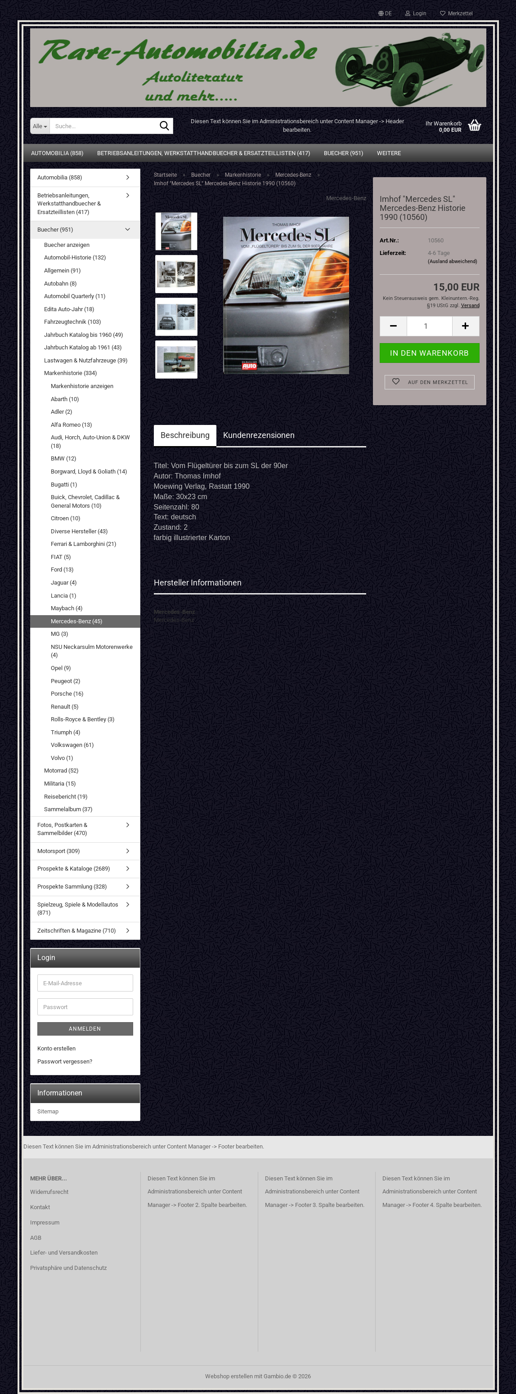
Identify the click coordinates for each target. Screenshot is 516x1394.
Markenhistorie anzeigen (82, 386)
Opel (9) (61, 668)
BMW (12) (63, 458)
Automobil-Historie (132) (75, 257)
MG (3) (59, 633)
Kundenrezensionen (259, 435)
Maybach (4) (67, 608)
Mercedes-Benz (346, 198)
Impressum (44, 1222)
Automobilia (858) (57, 153)
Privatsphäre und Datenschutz (68, 1267)
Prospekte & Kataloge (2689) (73, 868)
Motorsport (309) (58, 851)
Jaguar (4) (64, 582)
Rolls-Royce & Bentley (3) (83, 719)
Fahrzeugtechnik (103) (72, 321)
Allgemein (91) (62, 270)
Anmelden (85, 1029)
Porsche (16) (67, 693)
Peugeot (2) (66, 681)
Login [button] (415, 13)
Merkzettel (456, 13)
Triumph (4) (66, 732)
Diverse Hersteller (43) (79, 531)
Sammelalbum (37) (68, 809)
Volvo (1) (62, 758)
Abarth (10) (65, 399)
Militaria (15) (60, 783)
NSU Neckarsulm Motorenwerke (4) (92, 651)
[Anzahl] (429, 326)
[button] (385, 13)
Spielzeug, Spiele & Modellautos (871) (77, 908)
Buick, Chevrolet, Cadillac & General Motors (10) (85, 501)
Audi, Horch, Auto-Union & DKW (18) (90, 441)
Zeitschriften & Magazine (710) (76, 930)
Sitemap (47, 1111)
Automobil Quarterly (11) (75, 296)
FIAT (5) (61, 557)
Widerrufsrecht (49, 1191)
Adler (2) (61, 411)
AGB (35, 1237)
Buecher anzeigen (67, 244)
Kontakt (40, 1207)
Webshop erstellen (229, 1376)
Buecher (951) (343, 153)
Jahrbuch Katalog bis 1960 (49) (83, 334)
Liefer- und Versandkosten (64, 1252)
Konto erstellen (56, 1048)
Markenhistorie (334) (70, 373)
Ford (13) (62, 569)
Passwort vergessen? (64, 1061)
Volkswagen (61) (72, 745)
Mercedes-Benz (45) (77, 621)
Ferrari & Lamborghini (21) (84, 544)
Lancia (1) (63, 595)
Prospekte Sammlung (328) (72, 886)
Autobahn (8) (60, 283)
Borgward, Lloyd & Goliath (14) (89, 471)
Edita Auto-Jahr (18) (69, 309)
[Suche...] (39, 126)
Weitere (389, 153)
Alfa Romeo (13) (71, 424)
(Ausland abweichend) (452, 261)
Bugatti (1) (64, 484)
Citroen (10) (66, 518)
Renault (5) (65, 706)
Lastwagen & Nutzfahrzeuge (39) (86, 360)
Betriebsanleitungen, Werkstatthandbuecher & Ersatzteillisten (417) (203, 153)
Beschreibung (185, 435)
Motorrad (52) (61, 770)
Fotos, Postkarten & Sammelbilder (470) (62, 829)
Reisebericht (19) (66, 796)
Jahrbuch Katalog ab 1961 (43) (83, 347)
